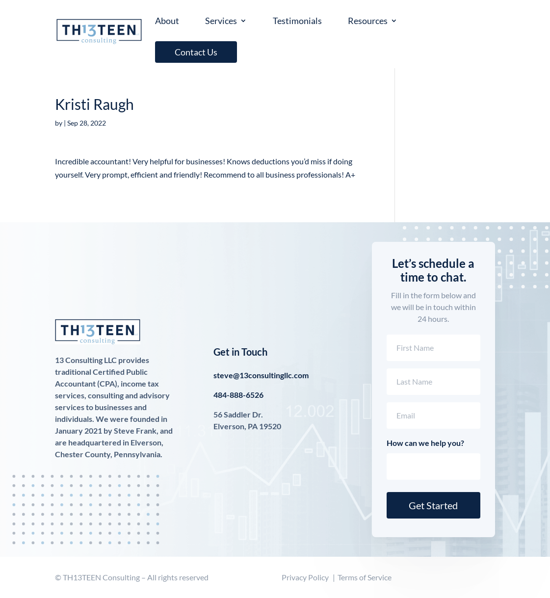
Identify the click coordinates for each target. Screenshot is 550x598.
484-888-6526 (238, 394)
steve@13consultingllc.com (261, 375)
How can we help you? (425, 442)
